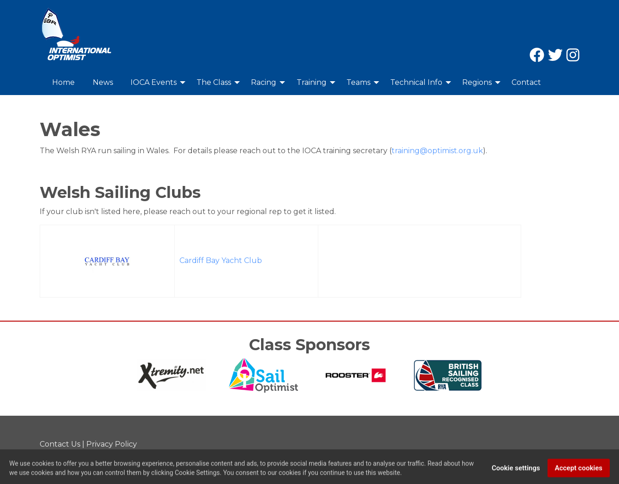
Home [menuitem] (63, 82)
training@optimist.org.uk (437, 150)
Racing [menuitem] (263, 82)
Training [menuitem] (312, 82)
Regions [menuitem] (477, 82)
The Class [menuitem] (213, 82)
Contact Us (60, 444)
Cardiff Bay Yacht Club (220, 260)
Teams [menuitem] (358, 82)
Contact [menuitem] (526, 82)
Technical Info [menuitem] (416, 82)
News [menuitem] (103, 82)
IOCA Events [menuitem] (154, 82)
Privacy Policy (111, 444)
